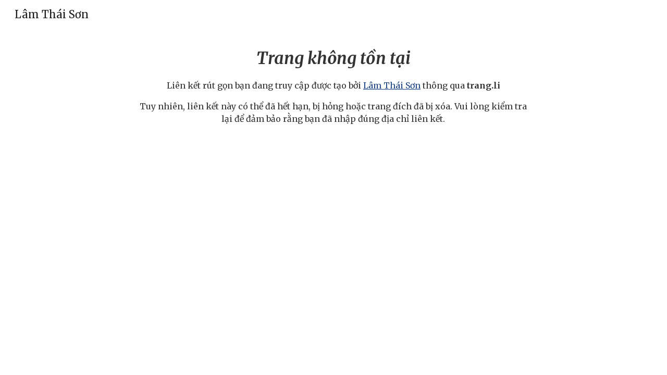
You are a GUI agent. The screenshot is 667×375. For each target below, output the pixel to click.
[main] (333, 85)
